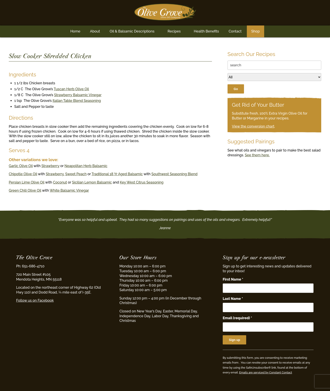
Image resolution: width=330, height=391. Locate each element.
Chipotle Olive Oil (23, 174)
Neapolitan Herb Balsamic (86, 166)
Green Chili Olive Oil (25, 190)
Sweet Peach (75, 174)
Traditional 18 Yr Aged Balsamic (117, 174)
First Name (233, 279)
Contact (235, 31)
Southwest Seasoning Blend (174, 174)
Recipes (174, 31)
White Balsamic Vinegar (69, 190)
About (95, 31)
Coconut (60, 182)
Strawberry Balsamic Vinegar (78, 95)
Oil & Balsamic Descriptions (132, 31)
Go (236, 89)
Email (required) (237, 318)
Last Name (233, 299)
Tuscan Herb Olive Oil (71, 89)
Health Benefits (206, 31)
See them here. (257, 155)
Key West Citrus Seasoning (141, 182)
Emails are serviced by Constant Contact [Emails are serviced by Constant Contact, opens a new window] (265, 372)
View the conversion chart (253, 126)
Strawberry (50, 166)
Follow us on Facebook (35, 300)
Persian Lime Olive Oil (26, 182)
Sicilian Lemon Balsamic (92, 182)
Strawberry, (55, 174)
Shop (255, 31)
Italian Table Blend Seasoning (77, 101)
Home (75, 31)
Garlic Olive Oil (21, 166)
